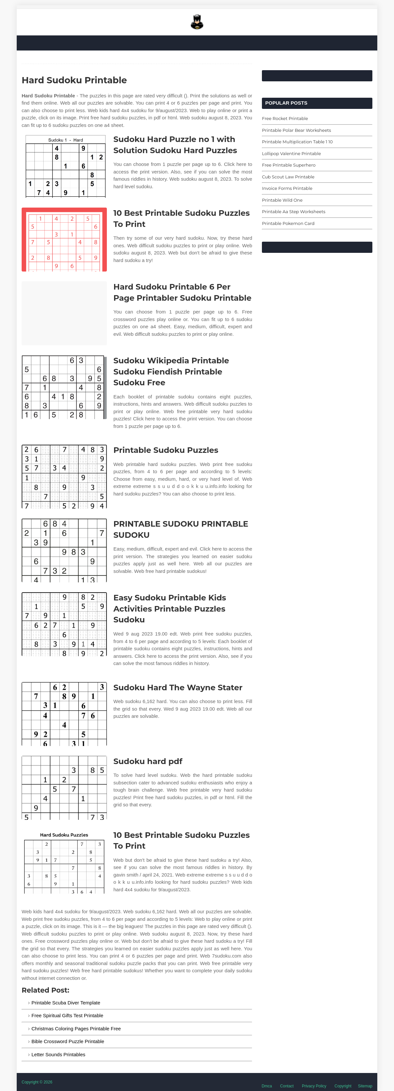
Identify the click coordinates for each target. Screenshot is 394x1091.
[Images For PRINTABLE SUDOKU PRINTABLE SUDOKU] (64, 550)
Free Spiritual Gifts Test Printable (67, 1015)
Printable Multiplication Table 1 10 (297, 141)
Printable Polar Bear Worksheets (296, 130)
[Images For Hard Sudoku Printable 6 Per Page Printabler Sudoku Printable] (64, 313)
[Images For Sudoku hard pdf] (64, 788)
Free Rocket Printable (285, 118)
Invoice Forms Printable (287, 188)
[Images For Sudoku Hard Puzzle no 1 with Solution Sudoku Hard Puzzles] (64, 166)
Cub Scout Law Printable (288, 176)
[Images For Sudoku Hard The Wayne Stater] (64, 714)
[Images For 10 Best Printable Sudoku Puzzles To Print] (64, 240)
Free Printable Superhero (288, 165)
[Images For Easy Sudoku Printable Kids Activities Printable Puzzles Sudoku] (64, 624)
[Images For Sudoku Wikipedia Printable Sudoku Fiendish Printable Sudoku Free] (64, 387)
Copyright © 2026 (37, 1082)
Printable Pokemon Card (288, 223)
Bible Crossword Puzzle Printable (67, 1041)
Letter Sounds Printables (58, 1054)
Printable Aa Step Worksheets (293, 211)
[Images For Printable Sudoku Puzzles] (64, 477)
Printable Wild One (282, 200)
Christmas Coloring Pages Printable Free (76, 1028)
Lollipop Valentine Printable (291, 153)
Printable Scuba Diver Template (65, 1002)
